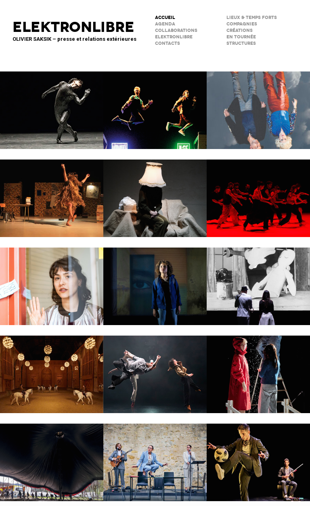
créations (239, 30)
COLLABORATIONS (176, 30)
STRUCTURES (241, 43)
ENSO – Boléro (155, 369)
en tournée (241, 37)
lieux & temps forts (251, 17)
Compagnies (241, 24)
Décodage (51, 281)
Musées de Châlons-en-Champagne (51, 369)
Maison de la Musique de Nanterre (51, 105)
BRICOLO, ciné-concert (258, 281)
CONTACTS (167, 43)
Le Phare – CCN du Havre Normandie (258, 457)
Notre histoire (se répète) (258, 105)
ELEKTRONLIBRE (174, 37)
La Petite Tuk (155, 281)
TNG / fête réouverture (155, 105)
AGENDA (165, 24)
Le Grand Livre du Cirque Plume (51, 457)
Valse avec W (51, 193)
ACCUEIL (165, 17)
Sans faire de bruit (155, 193)
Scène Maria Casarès (155, 457)
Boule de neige (258, 369)
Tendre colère (258, 193)
